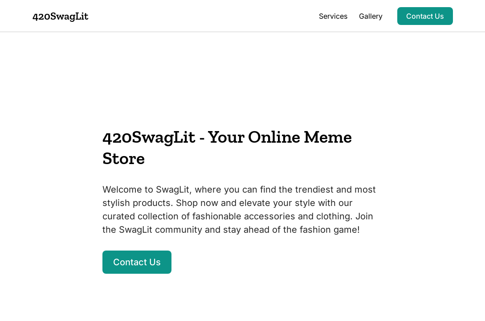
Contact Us (425, 16)
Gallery (371, 16)
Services (333, 16)
